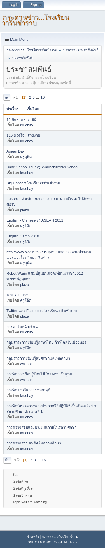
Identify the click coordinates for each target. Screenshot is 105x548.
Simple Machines (65, 542)
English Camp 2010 (22, 236)
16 (42, 97)
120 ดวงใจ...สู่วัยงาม (23, 135)
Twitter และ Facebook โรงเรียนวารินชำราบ (41, 311)
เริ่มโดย (33, 109)
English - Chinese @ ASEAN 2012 (34, 220)
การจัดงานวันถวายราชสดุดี (28, 390)
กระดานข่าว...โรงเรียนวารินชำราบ (35, 20)
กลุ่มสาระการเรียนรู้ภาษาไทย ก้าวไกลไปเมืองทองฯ (47, 342)
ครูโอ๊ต (25, 226)
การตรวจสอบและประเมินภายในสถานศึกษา (41, 427)
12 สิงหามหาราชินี (21, 119)
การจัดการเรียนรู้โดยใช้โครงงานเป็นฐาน (39, 374)
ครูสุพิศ (26, 157)
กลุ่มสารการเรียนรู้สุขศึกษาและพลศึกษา (38, 358)
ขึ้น (7, 460)
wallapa (26, 364)
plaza (24, 210)
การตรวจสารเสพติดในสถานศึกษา (33, 443)
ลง (6, 97)
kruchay (26, 125)
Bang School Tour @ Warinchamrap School (42, 167)
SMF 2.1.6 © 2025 (40, 542)
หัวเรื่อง (15, 109)
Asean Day (15, 151)
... (38, 97)
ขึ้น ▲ (74, 536)
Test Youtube (17, 295)
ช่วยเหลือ (33, 536)
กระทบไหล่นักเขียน (22, 327)
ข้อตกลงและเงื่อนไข (55, 536)
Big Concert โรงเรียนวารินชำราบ (33, 183)
